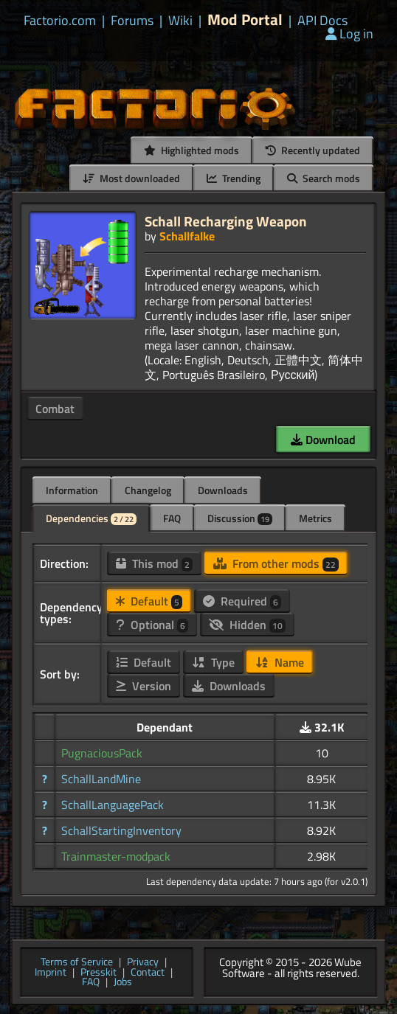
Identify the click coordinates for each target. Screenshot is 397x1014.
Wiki (180, 20)
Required (242, 601)
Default (149, 601)
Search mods (323, 178)
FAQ (172, 518)
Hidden (247, 624)
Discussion (239, 518)
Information (72, 490)
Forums (132, 20)
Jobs (123, 982)
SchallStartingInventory (121, 830)
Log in (349, 34)
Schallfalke (187, 236)
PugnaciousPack (101, 753)
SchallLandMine (101, 779)
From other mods (276, 563)
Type (213, 662)
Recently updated (313, 150)
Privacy (143, 962)
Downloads (223, 490)
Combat (55, 408)
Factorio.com (60, 20)
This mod (154, 563)
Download (323, 439)
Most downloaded (131, 178)
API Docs (322, 20)
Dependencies (91, 518)
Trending (233, 178)
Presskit (98, 973)
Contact (148, 973)
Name (279, 662)
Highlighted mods (191, 150)
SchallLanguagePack (112, 804)
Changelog (148, 490)
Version (143, 686)
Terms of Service (77, 962)
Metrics (315, 518)
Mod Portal (245, 19)
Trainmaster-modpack (115, 856)
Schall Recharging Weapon (226, 221)
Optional (152, 624)
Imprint (50, 973)
